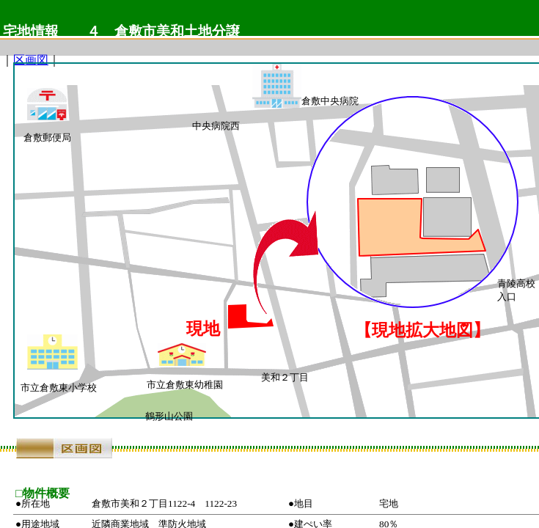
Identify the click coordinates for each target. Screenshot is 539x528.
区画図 (30, 60)
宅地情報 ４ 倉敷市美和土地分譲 (121, 31)
